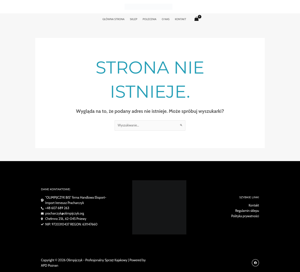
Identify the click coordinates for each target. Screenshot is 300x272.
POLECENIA (150, 19)
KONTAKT (180, 19)
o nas (166, 19)
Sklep (133, 19)
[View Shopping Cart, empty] (196, 19)
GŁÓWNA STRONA (113, 19)
